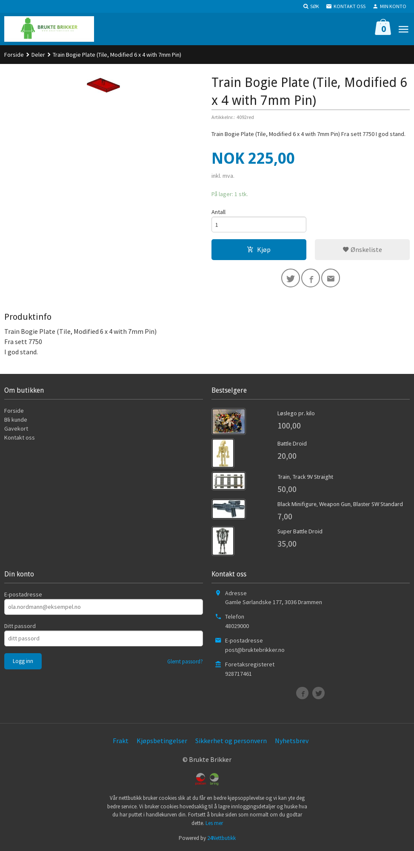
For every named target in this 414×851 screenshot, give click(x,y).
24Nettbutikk (221, 838)
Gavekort (16, 428)
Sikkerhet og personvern (231, 740)
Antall (218, 212)
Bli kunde (15, 419)
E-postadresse (23, 594)
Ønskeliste (362, 249)
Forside (14, 54)
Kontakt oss (19, 437)
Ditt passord (20, 626)
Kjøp (259, 249)
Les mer (214, 823)
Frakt (120, 740)
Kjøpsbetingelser (162, 740)
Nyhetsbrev (291, 740)
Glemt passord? (185, 661)
